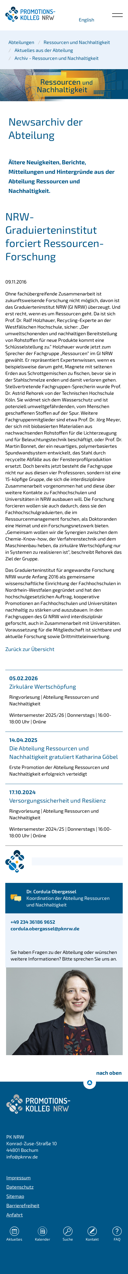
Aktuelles (14, 1239)
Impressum (18, 1177)
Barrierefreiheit (22, 1205)
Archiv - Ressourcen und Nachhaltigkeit (57, 58)
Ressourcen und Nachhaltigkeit (77, 42)
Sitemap (15, 1196)
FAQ (117, 1239)
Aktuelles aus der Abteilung (44, 50)
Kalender (42, 1239)
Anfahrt (14, 1215)
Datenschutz (20, 1187)
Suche (68, 1239)
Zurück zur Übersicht (29, 649)
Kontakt (92, 1239)
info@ (22, 1157)
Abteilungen (21, 42)
